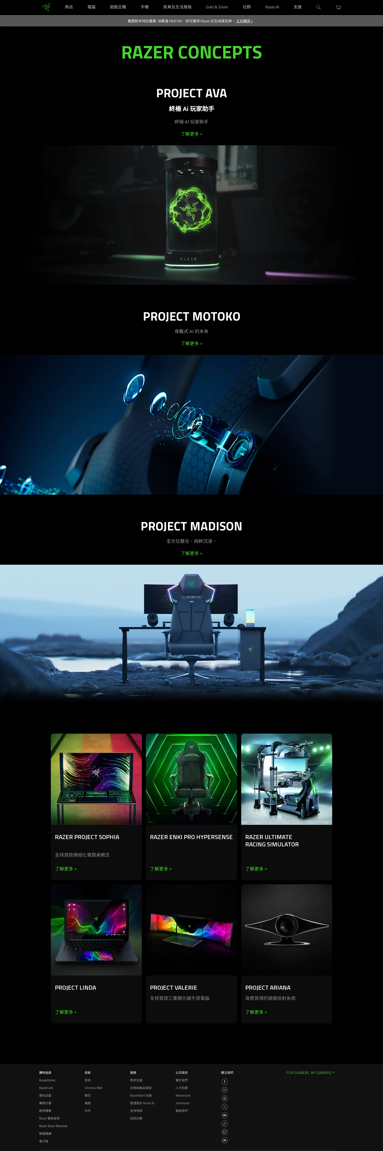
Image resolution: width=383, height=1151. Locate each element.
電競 (88, 1103)
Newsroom (183, 1095)
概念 (88, 1095)
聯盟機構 (45, 1134)
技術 (88, 1080)
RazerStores (47, 1080)
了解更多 (191, 134)
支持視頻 (136, 1111)
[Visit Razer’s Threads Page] (224, 1098)
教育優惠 (45, 1111)
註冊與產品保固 (140, 1088)
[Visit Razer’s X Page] (224, 1106)
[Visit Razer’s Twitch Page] (224, 1132)
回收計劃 (136, 1118)
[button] (338, 7)
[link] (46, 7)
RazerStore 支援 (141, 1095)
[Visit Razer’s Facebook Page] (224, 1081)
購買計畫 (45, 1103)
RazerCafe (46, 1088)
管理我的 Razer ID (142, 1103)
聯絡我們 (182, 1111)
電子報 (43, 1141)
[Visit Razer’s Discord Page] (224, 1140)
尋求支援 (136, 1080)
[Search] (318, 7)
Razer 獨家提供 (49, 1118)
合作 (88, 1111)
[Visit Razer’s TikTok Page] (224, 1123)
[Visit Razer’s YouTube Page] (224, 1115)
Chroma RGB (93, 1088)
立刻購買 (244, 21)
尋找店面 (45, 1095)
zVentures (182, 1103)
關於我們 (182, 1080)
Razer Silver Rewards (53, 1126)
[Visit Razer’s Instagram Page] (224, 1090)
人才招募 (182, 1088)
